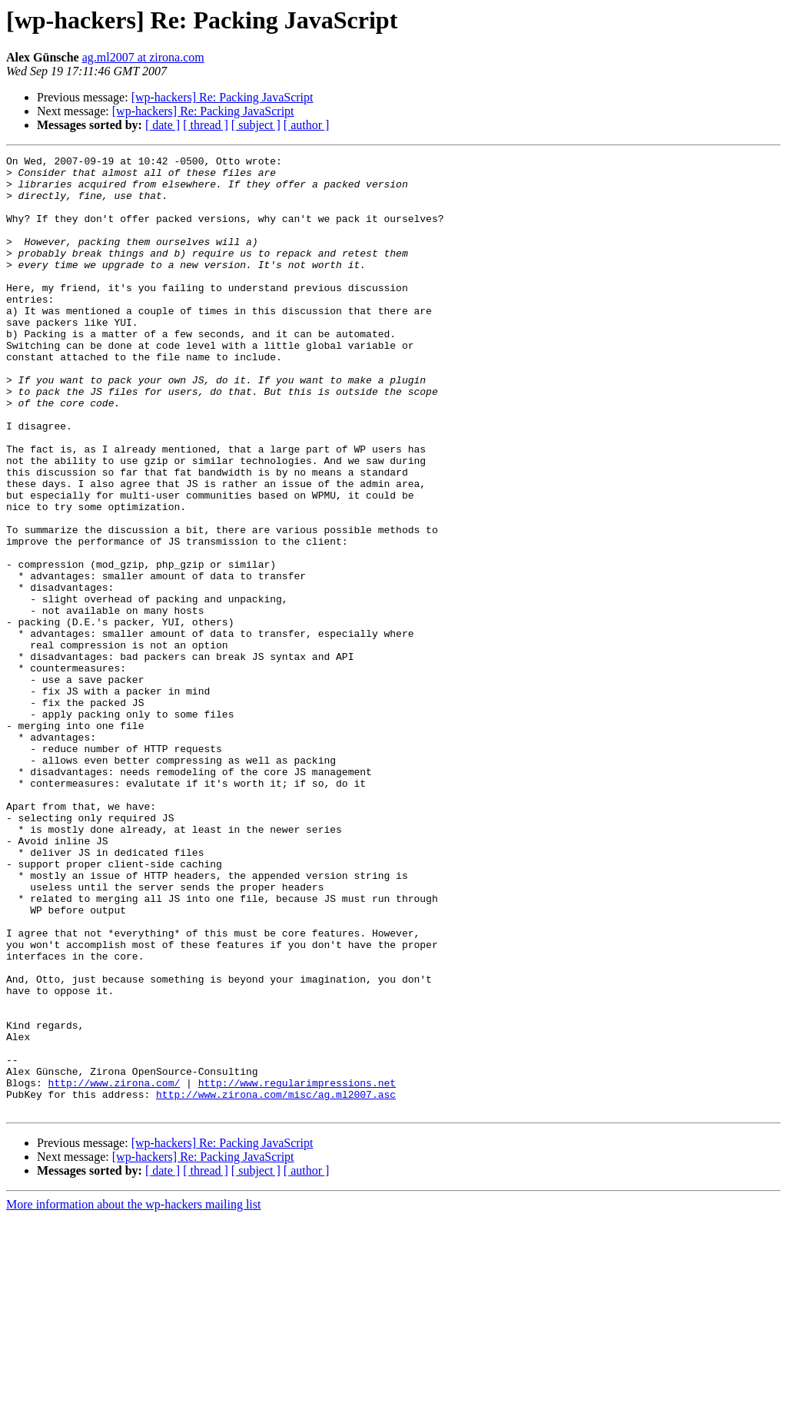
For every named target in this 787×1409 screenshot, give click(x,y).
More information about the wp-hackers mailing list (133, 1395)
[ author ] (307, 124)
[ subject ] (256, 124)
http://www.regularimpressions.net (297, 1269)
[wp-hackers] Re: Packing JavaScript (222, 97)
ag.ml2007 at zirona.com (143, 57)
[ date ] (162, 124)
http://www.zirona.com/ (114, 1269)
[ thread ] (205, 124)
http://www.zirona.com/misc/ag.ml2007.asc (276, 1283)
